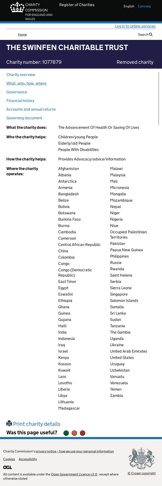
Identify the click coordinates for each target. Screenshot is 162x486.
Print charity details (33, 423)
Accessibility (28, 459)
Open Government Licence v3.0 (74, 474)
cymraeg (144, 6)
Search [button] (145, 35)
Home (22, 35)
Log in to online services (135, 26)
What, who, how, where (26, 83)
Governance (16, 92)
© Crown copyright (142, 473)
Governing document (24, 117)
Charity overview (20, 74)
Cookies (9, 459)
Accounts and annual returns (31, 109)
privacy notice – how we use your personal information (75, 451)
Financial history (20, 100)
